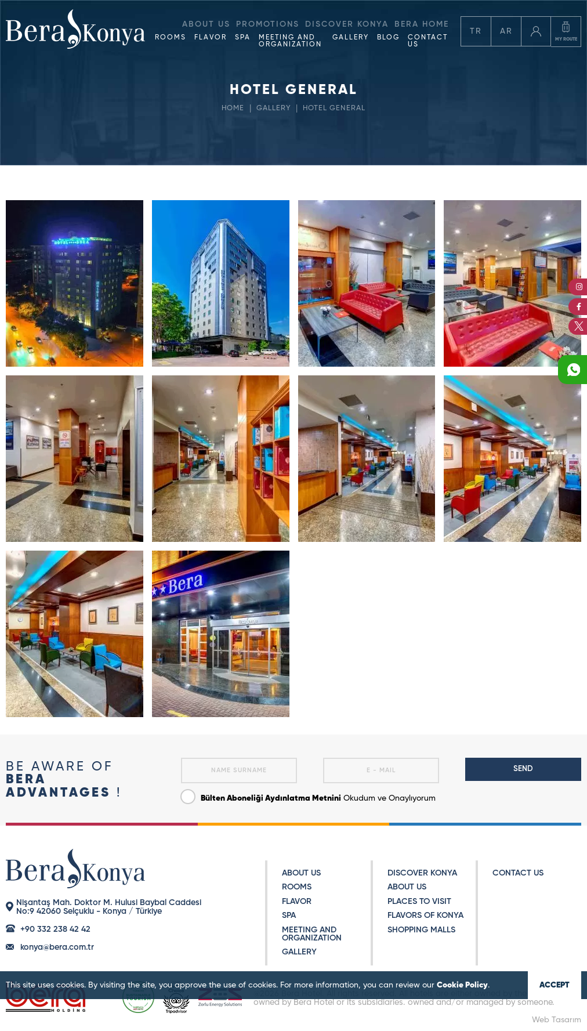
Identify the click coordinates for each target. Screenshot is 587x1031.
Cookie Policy (462, 985)
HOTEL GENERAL (335, 108)
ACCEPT (554, 985)
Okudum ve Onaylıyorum (308, 795)
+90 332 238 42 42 (55, 929)
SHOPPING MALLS (421, 930)
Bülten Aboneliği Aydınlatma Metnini (271, 798)
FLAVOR (210, 37)
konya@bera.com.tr (57, 947)
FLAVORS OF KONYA (425, 915)
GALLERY (350, 37)
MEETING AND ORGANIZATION (290, 41)
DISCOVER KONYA (422, 873)
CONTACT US (428, 41)
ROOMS (170, 37)
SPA (243, 37)
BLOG (388, 37)
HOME (232, 108)
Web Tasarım (556, 1020)
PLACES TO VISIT (419, 902)
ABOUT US (301, 873)
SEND (523, 769)
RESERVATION (530, 162)
